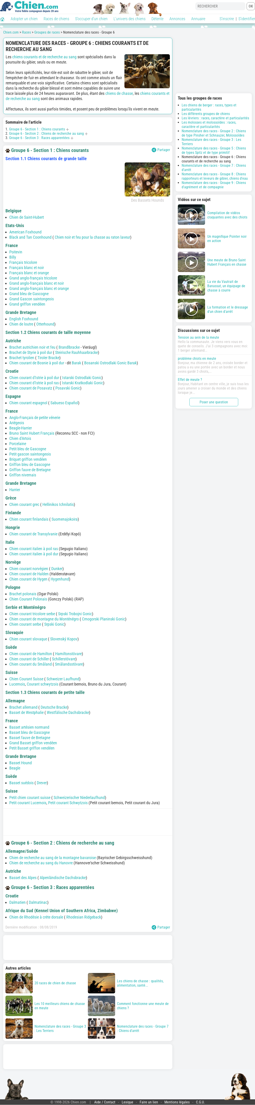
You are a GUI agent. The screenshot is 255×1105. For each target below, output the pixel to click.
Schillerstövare (63, 659)
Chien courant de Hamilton (30, 653)
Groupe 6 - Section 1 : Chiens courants (37, 129)
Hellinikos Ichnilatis (58, 504)
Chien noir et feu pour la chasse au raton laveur (92, 237)
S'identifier (246, 18)
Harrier (14, 489)
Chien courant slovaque (28, 639)
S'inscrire (227, 18)
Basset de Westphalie (26, 712)
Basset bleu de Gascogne (29, 732)
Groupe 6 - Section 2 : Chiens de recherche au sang (46, 133)
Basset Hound (20, 762)
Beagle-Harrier (20, 428)
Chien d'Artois (20, 438)
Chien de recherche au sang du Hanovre (41, 862)
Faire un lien (149, 1102)
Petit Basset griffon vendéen (31, 748)
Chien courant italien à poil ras (33, 548)
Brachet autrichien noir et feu (32, 347)
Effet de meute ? (190, 379)
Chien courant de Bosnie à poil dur (36, 362)
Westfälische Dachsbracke (68, 712)
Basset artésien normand (29, 727)
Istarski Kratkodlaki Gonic (82, 382)
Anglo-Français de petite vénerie (34, 417)
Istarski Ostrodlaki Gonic (82, 377)
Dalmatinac (38, 902)
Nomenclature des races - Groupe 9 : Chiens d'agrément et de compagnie (214, 185)
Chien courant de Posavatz (30, 388)
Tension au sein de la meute (198, 337)
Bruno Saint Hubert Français (31, 433)
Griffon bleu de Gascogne (29, 464)
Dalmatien (17, 902)
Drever (42, 782)
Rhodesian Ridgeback (83, 917)
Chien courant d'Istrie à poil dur (34, 377)
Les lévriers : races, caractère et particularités (215, 118)
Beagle (14, 768)
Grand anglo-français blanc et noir (36, 283)
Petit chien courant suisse (29, 797)
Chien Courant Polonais (28, 599)
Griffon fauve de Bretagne (30, 469)
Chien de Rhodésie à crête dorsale (36, 917)
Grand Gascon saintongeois (31, 298)
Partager (161, 150)
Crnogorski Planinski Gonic (103, 619)
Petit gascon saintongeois (30, 454)
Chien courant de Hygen (28, 579)
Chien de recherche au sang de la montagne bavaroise (52, 857)
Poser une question (214, 402)
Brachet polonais (22, 593)
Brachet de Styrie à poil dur (30, 352)
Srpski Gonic (54, 624)
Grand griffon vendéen (27, 304)
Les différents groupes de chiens (206, 114)
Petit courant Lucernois (27, 802)
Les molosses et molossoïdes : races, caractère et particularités (209, 124)
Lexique (127, 1102)
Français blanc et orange (29, 272)
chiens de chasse (119, 93)
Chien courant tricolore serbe (32, 613)
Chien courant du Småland (30, 664)
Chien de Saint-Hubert (26, 217)
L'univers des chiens (130, 18)
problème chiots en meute (197, 358)
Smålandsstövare (69, 664)
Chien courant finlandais (28, 519)
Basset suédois (21, 782)
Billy (12, 257)
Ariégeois (16, 422)
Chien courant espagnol (28, 402)
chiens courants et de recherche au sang (44, 56)
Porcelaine (17, 443)
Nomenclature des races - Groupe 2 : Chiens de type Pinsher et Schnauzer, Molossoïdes (214, 133)
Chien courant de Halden (29, 573)
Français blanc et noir (26, 267)
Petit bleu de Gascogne (27, 448)
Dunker (56, 568)
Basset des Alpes (23, 877)
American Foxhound (25, 232)
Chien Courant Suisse (26, 678)
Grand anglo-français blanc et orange (39, 288)
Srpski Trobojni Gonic (75, 613)
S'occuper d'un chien (91, 18)
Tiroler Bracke (48, 357)
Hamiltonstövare (68, 653)
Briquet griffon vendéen (28, 459)
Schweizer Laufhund (63, 678)
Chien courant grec (24, 504)
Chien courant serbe (25, 624)
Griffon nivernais (22, 475)
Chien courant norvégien (28, 568)
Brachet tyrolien (21, 357)
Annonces (177, 18)
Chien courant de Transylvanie (33, 534)
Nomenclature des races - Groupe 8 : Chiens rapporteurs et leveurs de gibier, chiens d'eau (215, 176)
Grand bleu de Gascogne (29, 293)
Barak (76, 362)
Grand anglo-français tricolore (33, 278)
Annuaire (198, 18)
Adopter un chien (24, 18)
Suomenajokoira (65, 519)
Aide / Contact (104, 1102)
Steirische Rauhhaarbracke (76, 352)
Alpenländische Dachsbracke (63, 877)
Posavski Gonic (67, 388)
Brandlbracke (69, 347)
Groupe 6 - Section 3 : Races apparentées (39, 138)
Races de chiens (56, 18)
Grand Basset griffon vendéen (33, 742)
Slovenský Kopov (63, 639)
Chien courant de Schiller (29, 659)
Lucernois (17, 684)
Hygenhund (60, 579)
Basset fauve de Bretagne (29, 737)
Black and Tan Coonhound (30, 237)
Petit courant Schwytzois (68, 802)
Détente (157, 18)
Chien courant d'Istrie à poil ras (34, 382)
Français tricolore (23, 262)
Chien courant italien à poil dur (33, 553)
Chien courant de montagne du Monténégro (44, 619)
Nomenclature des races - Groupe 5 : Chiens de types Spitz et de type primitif (214, 150)
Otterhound (45, 324)
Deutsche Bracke (54, 707)
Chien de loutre (21, 324)
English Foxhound (23, 318)
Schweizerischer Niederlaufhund (79, 797)
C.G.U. (200, 1102)
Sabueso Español (64, 402)
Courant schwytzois (42, 684)
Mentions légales (177, 1102)
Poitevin (15, 252)
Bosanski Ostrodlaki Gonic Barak (110, 362)
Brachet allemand (23, 707)
